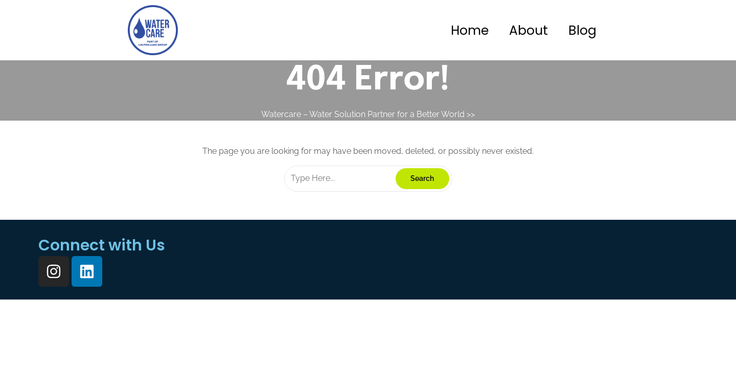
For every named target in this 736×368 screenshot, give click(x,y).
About (528, 30)
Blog (582, 30)
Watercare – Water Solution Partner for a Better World (363, 114)
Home (470, 30)
